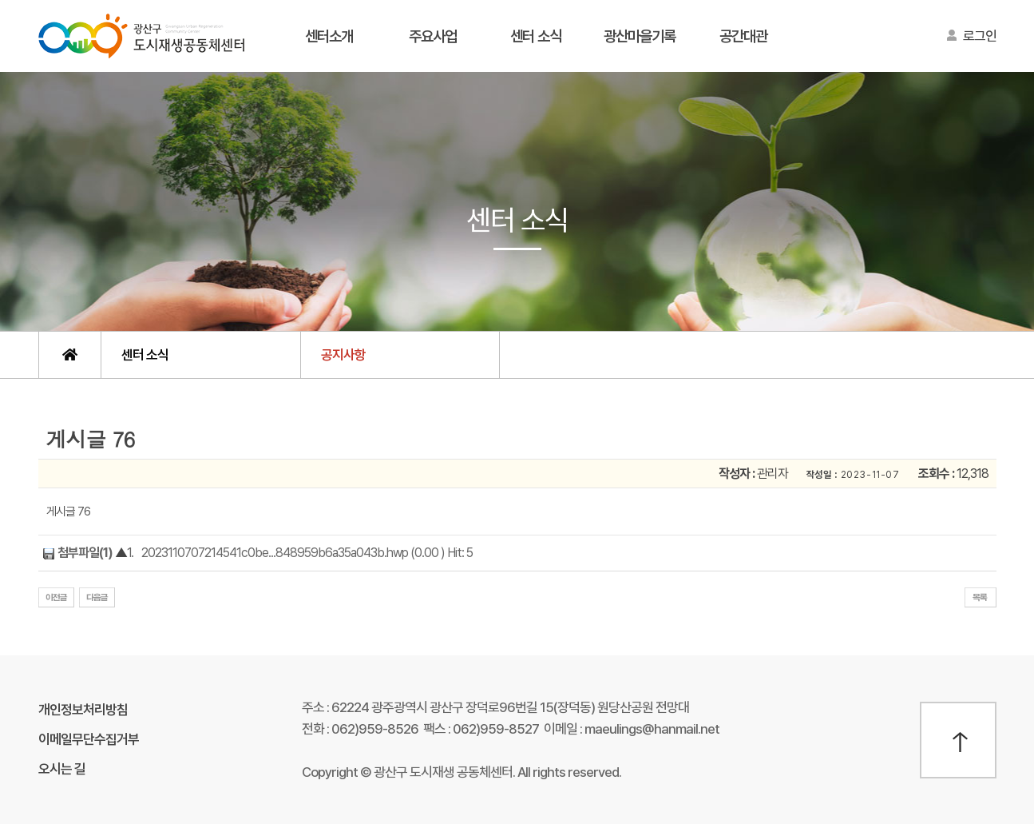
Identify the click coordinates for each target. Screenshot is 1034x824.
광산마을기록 (639, 36)
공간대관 (743, 36)
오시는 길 (61, 769)
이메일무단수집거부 (88, 739)
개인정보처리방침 (83, 710)
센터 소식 (535, 36)
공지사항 (343, 355)
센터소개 (329, 36)
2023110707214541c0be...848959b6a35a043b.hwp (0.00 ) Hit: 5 (307, 552)
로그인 (979, 36)
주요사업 (433, 36)
